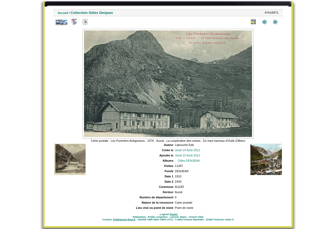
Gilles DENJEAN (189, 160)
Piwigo (174, 214)
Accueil (63, 12)
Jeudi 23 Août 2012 (187, 150)
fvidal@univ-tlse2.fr (124, 219)
